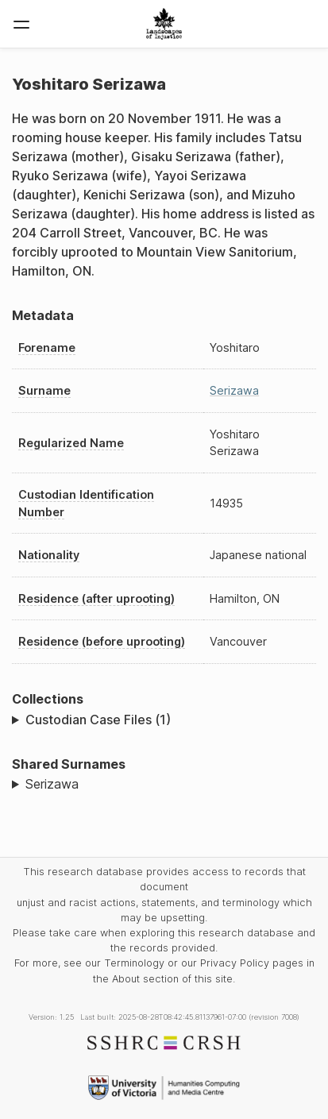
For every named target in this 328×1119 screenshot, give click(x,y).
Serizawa (234, 390)
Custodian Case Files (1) (98, 719)
